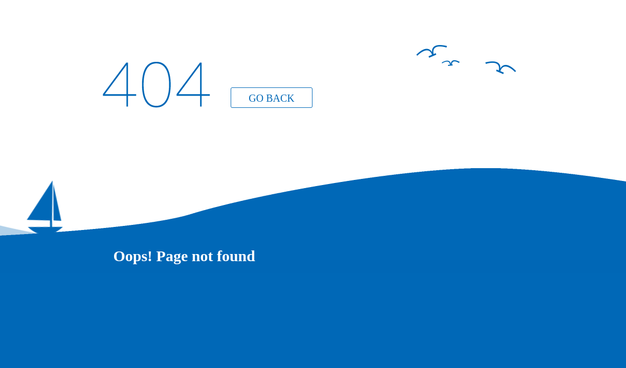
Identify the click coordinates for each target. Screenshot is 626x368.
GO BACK (271, 98)
